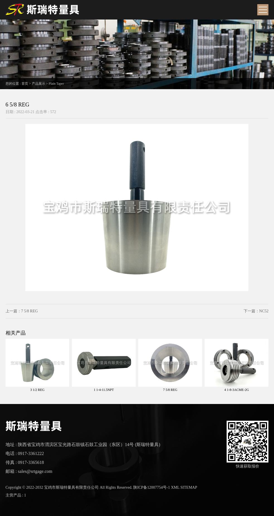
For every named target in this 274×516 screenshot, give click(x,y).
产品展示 (38, 84)
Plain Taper (56, 84)
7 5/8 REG (29, 311)
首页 (24, 84)
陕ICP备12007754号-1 (151, 487)
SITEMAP (188, 487)
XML (175, 487)
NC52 (263, 311)
